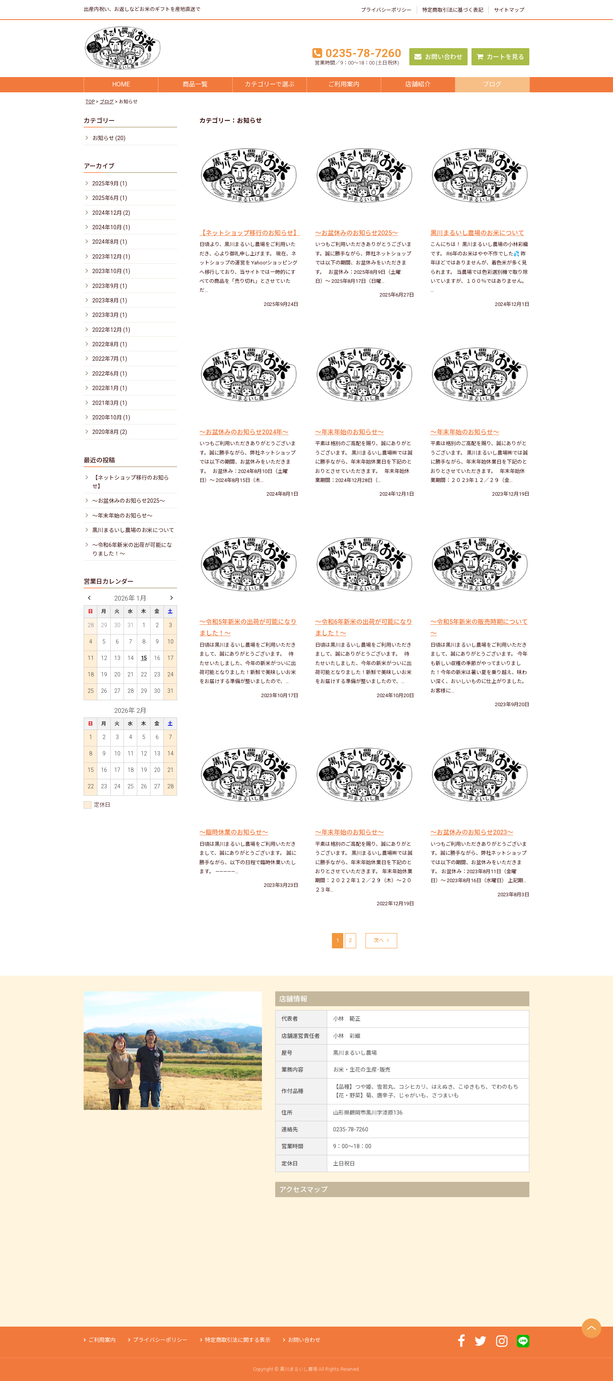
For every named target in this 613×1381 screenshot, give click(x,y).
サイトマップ (509, 10)
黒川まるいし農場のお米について (477, 233)
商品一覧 (195, 84)
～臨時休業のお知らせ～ (233, 832)
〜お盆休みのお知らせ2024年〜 (244, 432)
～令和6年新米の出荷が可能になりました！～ (132, 549)
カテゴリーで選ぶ (269, 84)
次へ (381, 940)
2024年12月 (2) (111, 213)
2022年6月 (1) (109, 373)
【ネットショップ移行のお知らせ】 (249, 233)
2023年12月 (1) (111, 257)
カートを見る (500, 57)
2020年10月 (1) (111, 417)
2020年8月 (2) (109, 432)
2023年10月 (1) (111, 271)
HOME (121, 84)
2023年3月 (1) (109, 315)
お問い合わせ (438, 57)
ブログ (492, 84)
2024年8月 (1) (109, 242)
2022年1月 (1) (109, 388)
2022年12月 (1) (111, 330)
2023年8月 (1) (109, 300)
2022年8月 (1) (109, 344)
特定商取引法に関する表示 (235, 1340)
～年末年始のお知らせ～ (349, 432)
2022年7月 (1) (109, 359)
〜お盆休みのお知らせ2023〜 (471, 832)
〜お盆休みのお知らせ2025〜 (356, 233)
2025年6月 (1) (109, 198)
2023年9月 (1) (109, 286)
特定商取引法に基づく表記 (452, 10)
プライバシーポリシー (386, 10)
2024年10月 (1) (111, 227)
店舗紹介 (417, 84)
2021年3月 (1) (109, 403)
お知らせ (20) (108, 138)
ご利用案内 (343, 84)
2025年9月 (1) (109, 183)
